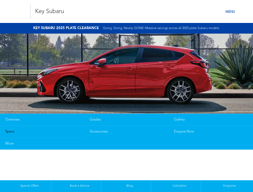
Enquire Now (184, 131)
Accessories (99, 131)
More (9, 143)
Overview (12, 119)
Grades (95, 119)
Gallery (179, 119)
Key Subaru (49, 11)
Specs (9, 131)
